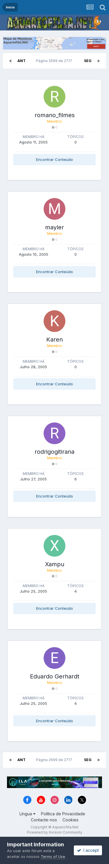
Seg (88, 61)
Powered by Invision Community (54, 832)
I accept (88, 850)
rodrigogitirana (54, 451)
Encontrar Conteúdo (54, 159)
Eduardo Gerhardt (54, 676)
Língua (27, 813)
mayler (54, 227)
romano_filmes (55, 115)
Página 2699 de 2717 (55, 61)
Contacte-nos (44, 819)
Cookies (70, 819)
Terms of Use (53, 856)
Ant (21, 61)
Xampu (54, 564)
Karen (54, 339)
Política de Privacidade (63, 813)
